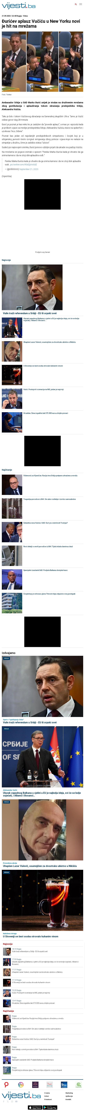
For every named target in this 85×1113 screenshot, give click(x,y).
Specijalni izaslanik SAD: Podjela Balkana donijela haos (45, 570)
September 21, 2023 (28, 169)
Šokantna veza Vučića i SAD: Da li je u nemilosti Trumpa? (45, 523)
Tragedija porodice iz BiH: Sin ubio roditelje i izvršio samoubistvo (49, 499)
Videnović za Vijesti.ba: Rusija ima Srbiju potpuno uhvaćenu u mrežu (50, 476)
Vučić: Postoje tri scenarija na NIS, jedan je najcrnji (43, 389)
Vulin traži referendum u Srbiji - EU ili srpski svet (30, 313)
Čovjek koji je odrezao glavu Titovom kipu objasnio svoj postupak (49, 594)
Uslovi (46, 1096)
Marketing (69, 1093)
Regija (6, 658)
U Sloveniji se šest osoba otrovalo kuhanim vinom (43, 366)
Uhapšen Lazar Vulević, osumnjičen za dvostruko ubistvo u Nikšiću (49, 342)
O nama (47, 1093)
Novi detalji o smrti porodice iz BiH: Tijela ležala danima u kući (48, 546)
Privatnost (48, 1099)
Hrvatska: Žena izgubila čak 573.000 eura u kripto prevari (45, 413)
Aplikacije (69, 1096)
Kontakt (68, 1099)
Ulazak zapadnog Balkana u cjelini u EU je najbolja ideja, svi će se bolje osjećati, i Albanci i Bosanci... (51, 319)
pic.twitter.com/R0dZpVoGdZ (23, 164)
